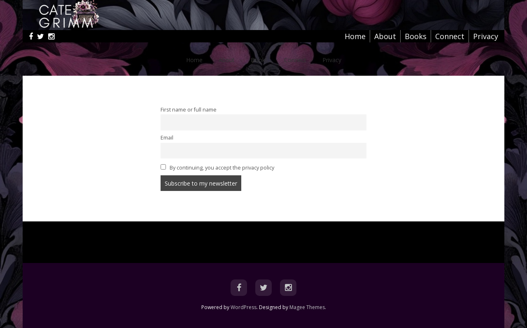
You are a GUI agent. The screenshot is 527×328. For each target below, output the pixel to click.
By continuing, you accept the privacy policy (217, 167)
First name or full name (189, 109)
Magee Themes (307, 307)
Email (167, 137)
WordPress (244, 307)
